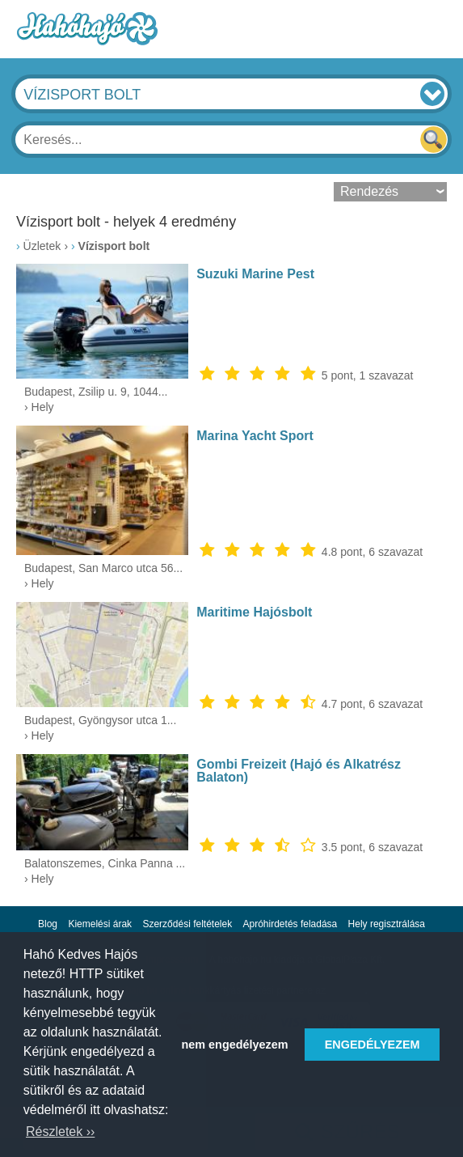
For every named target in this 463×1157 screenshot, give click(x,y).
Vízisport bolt (114, 245)
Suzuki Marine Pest (255, 274)
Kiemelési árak (100, 924)
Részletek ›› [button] (60, 1131)
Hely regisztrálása (386, 924)
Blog (47, 924)
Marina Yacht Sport (255, 436)
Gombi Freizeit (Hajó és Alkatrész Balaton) (298, 770)
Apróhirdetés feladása (290, 924)
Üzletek (42, 245)
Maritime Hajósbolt (254, 612)
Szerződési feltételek (187, 924)
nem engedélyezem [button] (235, 1044)
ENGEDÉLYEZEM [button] (372, 1044)
